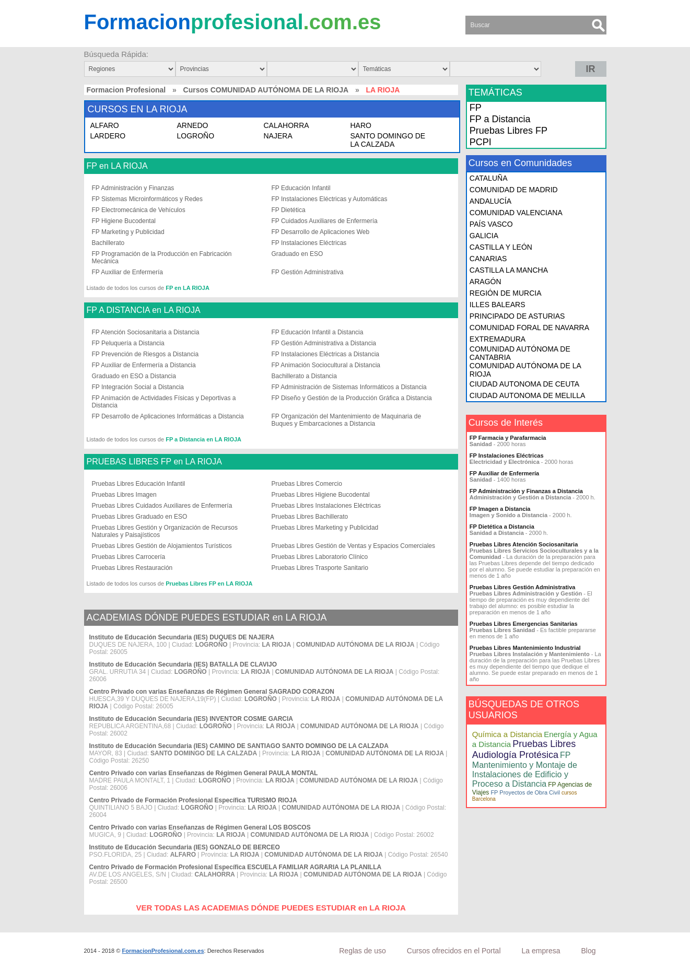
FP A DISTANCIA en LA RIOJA (144, 310)
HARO (360, 125)
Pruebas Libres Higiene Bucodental (321, 494)
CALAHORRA (286, 125)
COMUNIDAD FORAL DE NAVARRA (529, 327)
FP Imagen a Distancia (500, 509)
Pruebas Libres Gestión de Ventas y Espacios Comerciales (354, 546)
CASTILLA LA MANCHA (509, 270)
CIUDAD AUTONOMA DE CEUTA (524, 384)
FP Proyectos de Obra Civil (524, 792)
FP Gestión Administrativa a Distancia (324, 343)
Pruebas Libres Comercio (307, 483)
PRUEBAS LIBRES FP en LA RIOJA (154, 462)
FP (476, 107)
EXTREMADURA (497, 339)
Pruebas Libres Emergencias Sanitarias (524, 624)
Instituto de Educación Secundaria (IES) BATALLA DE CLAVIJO (183, 664)
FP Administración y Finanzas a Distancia (526, 491)
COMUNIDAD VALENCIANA (516, 212)
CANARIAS (488, 258)
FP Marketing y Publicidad (128, 232)
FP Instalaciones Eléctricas (309, 243)
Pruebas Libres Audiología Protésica (524, 749)
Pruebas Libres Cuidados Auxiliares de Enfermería (162, 505)
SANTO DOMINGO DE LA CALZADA (388, 140)
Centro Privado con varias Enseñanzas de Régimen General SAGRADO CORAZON (211, 691)
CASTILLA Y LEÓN (501, 247)
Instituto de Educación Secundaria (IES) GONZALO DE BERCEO (184, 847)
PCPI (481, 142)
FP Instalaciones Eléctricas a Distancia (326, 354)
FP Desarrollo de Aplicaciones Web (321, 232)
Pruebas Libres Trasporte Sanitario (320, 567)
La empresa (541, 951)
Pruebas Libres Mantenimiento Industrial (525, 648)
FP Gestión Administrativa (308, 272)
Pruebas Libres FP (508, 130)
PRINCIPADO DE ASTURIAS (517, 316)
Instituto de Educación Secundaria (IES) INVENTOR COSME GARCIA (191, 718)
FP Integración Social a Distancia (138, 387)
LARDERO (108, 136)
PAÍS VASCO (491, 224)
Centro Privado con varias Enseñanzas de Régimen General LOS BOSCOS (200, 827)
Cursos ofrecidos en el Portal (454, 951)
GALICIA (484, 235)
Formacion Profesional (126, 90)
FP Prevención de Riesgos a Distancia (145, 354)
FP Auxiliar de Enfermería (127, 272)
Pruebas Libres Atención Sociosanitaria (524, 544)
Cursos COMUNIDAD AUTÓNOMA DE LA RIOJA (266, 90)
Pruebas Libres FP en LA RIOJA (209, 583)
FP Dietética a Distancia (502, 526)
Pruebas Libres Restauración (132, 567)
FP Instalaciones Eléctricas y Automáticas (330, 199)
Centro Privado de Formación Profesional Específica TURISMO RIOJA (193, 800)
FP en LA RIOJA (117, 166)
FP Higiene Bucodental (124, 221)
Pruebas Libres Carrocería (129, 557)
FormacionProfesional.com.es (163, 951)
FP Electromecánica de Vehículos (138, 210)
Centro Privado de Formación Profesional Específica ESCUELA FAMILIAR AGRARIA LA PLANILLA (235, 867)
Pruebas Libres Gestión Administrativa (523, 587)
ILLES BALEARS (497, 304)
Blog (588, 951)
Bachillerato (108, 243)
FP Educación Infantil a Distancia (318, 332)
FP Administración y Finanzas (133, 188)
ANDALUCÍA (490, 201)
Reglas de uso (362, 951)
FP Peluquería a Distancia (128, 343)
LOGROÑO (196, 136)
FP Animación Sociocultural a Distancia (326, 365)
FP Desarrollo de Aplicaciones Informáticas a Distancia (168, 416)
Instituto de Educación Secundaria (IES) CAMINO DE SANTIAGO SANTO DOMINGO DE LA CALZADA (239, 746)
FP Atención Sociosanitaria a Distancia (146, 332)
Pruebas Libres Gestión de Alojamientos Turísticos (162, 546)
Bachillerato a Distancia (304, 376)
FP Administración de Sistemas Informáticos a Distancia (349, 387)
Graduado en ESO (297, 254)
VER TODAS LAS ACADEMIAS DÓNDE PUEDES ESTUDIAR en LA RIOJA (271, 907)
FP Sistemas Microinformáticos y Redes (147, 199)
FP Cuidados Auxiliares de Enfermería (325, 221)
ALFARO (104, 125)
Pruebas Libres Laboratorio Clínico (320, 557)
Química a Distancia (507, 734)
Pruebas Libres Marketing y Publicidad (325, 527)
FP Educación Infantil (301, 188)
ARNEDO (192, 125)
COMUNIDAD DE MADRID (514, 189)
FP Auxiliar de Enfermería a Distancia (144, 365)
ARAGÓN (485, 281)
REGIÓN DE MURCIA (506, 293)
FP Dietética (289, 210)
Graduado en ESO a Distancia (134, 376)
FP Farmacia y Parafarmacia (508, 438)
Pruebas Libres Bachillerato (310, 516)
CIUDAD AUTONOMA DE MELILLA (527, 395)
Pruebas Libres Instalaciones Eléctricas (326, 505)
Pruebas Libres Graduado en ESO (140, 516)
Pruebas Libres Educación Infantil (138, 483)
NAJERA (278, 136)
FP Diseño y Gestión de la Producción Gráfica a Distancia (352, 398)
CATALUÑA (489, 178)
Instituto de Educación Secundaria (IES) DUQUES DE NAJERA (182, 637)
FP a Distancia (500, 119)
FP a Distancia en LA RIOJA (203, 439)
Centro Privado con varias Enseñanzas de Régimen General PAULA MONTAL (203, 773)
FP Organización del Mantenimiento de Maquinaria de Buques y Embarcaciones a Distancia (347, 420)
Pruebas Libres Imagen (124, 494)
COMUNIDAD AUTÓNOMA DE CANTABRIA (520, 353)
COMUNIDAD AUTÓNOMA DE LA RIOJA (525, 369)
